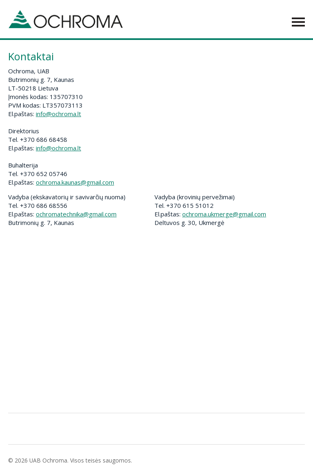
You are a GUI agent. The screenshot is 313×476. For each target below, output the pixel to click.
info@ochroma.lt (58, 114)
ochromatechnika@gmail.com (76, 214)
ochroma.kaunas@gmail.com (75, 182)
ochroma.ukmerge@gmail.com (224, 214)
